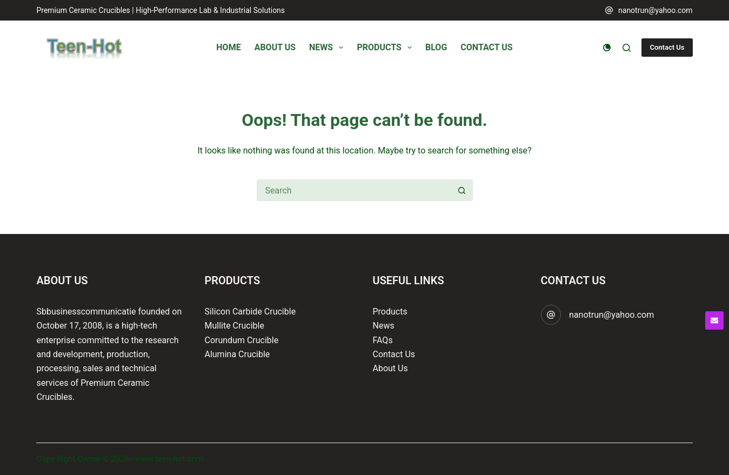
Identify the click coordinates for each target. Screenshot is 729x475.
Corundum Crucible (241, 340)
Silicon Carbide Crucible (250, 311)
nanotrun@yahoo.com (655, 10)
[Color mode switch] (607, 47)
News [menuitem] (328, 47)
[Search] (627, 48)
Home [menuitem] (228, 47)
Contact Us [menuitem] (486, 47)
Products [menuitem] (386, 47)
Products (390, 311)
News (383, 325)
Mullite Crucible (234, 325)
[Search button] (462, 190)
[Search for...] (354, 190)
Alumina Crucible (237, 354)
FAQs (383, 340)
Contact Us (667, 47)
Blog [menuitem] (436, 47)
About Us (390, 368)
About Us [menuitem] (275, 47)
